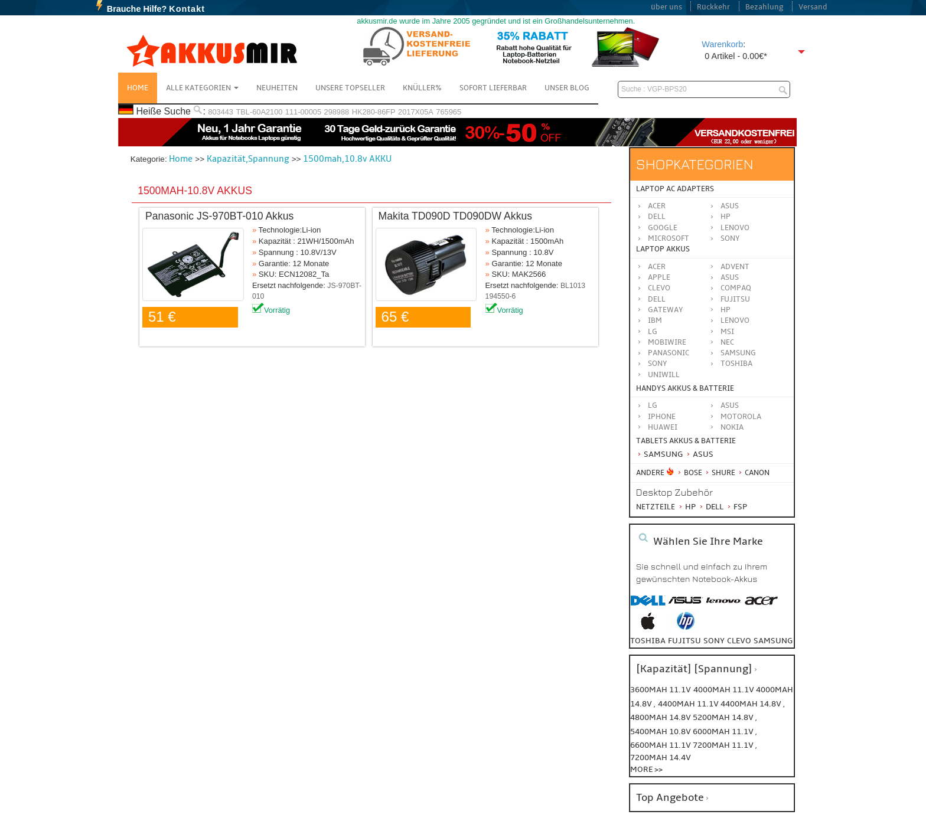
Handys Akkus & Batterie (685, 388)
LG (652, 331)
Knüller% (422, 88)
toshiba (648, 641)
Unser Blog (566, 88)
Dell (657, 216)
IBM (655, 320)
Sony (730, 238)
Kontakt (187, 9)
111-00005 (303, 111)
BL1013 (572, 286)
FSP (736, 507)
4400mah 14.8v (751, 704)
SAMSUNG (738, 353)
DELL (657, 299)
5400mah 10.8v (661, 732)
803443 (220, 111)
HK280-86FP (374, 111)
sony (714, 641)
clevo (739, 641)
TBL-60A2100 (259, 111)
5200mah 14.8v (724, 717)
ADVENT (734, 266)
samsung (773, 641)
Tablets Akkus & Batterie (686, 441)
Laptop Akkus (663, 249)
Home (137, 88)
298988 (337, 111)
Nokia (732, 427)
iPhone (662, 416)
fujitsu (684, 641)
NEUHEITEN (277, 88)
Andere (650, 472)
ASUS (729, 277)
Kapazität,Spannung (248, 158)
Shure (719, 472)
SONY (657, 363)
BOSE (690, 472)
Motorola (740, 416)
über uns (666, 7)
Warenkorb (722, 44)
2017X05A (415, 111)
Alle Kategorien (202, 88)
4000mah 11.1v (724, 690)
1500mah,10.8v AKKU (347, 158)
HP (725, 216)
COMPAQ (735, 288)
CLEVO (659, 288)
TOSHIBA (736, 363)
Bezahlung (764, 7)
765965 (448, 111)
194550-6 (500, 296)
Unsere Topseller (350, 88)
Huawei (662, 427)
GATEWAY (665, 310)
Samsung (659, 454)
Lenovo (734, 228)
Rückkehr (713, 7)
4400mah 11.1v (689, 704)
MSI (727, 331)
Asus (729, 206)
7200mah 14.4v (660, 757)
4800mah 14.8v (661, 717)
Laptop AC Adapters (675, 189)
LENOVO (734, 320)
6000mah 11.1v (724, 732)
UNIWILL (664, 374)
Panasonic (668, 353)
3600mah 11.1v (660, 690)
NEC (727, 342)
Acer (657, 206)
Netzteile (655, 507)
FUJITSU (735, 299)
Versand (812, 7)
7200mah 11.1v (724, 745)
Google (662, 228)
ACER (657, 266)
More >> (646, 769)
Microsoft (668, 238)
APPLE (659, 277)
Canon (753, 472)
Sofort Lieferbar (493, 88)
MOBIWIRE (667, 342)
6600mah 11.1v (661, 745)
